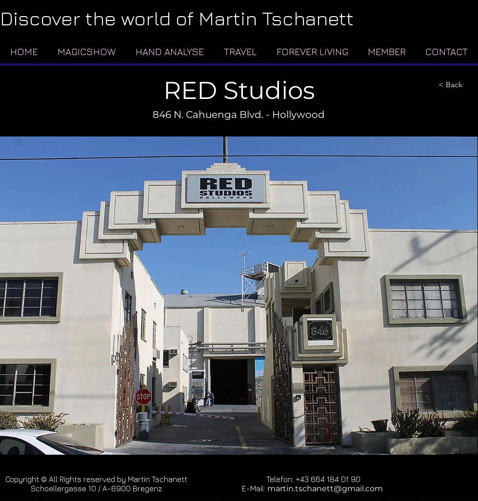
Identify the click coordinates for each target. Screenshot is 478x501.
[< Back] (455, 85)
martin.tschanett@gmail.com (325, 488)
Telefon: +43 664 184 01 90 (313, 479)
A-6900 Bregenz (132, 488)
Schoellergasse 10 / (66, 488)
